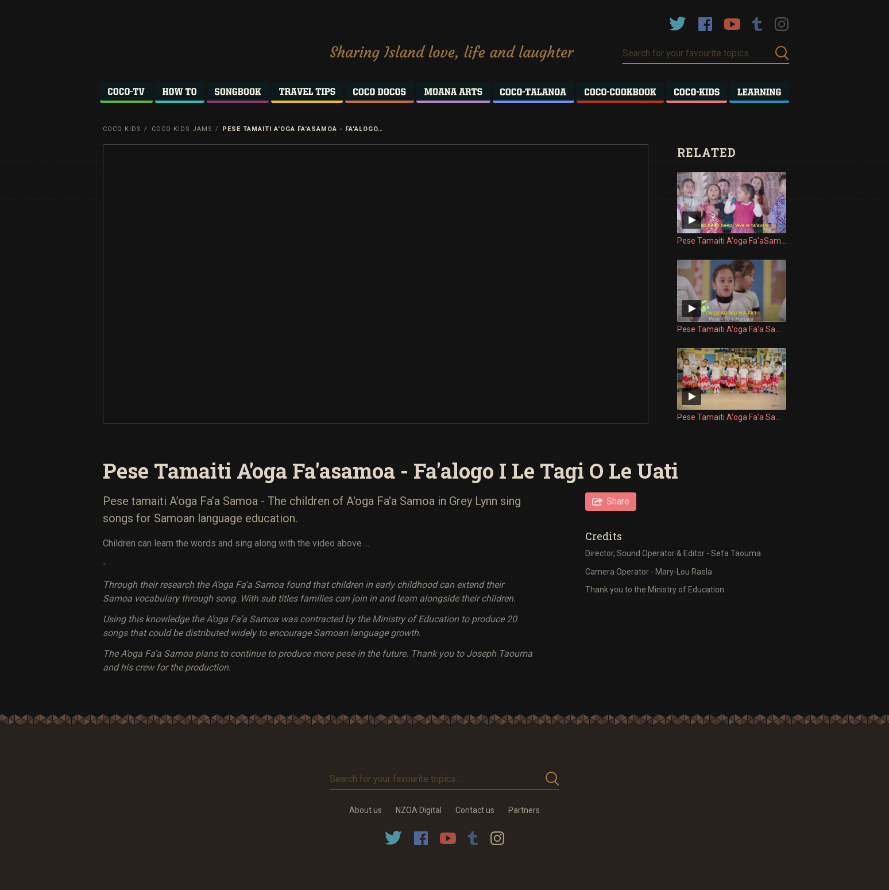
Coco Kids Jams (182, 129)
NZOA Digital (419, 810)
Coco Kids (122, 129)
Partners (524, 810)
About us (365, 810)
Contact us (474, 810)
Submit (782, 53)
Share (617, 501)
